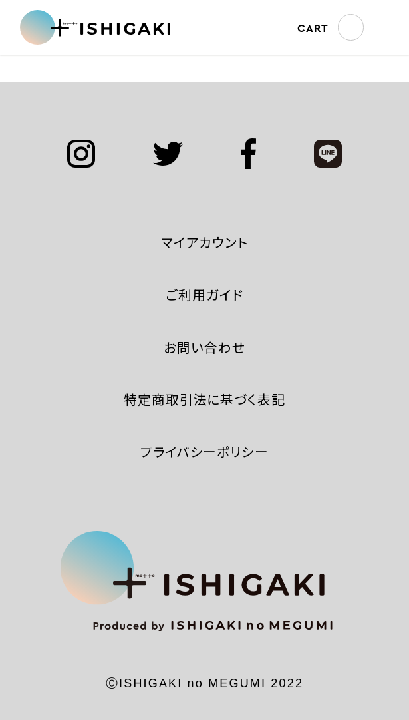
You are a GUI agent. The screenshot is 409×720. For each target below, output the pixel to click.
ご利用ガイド (204, 294)
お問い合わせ (204, 347)
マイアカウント (205, 242)
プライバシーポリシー (204, 451)
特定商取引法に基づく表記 (205, 399)
